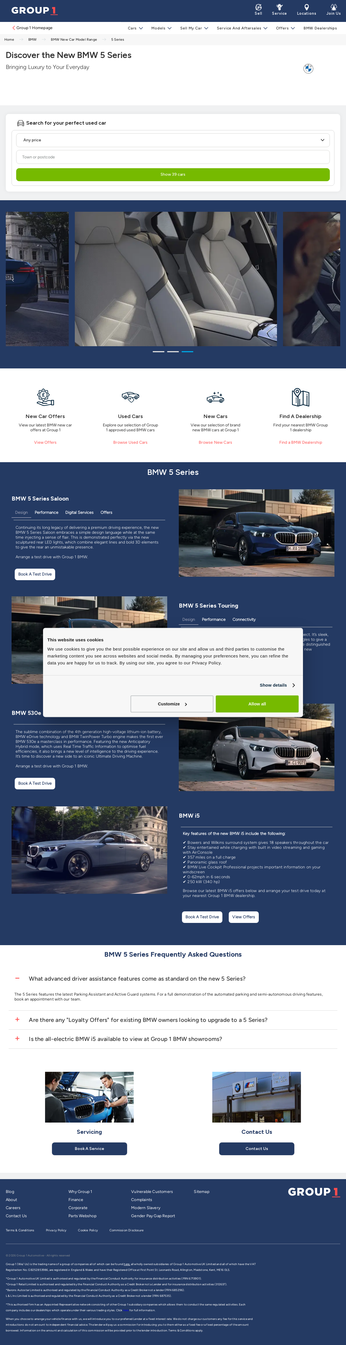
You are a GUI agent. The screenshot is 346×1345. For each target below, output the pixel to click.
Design (21, 512)
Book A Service (89, 1148)
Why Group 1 (80, 1191)
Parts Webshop (82, 1215)
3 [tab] (187, 352)
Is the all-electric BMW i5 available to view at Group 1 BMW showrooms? (124, 1038)
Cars (134, 28)
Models (160, 28)
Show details (273, 685)
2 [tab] (173, 352)
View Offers (45, 442)
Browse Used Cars (130, 442)
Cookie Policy (88, 1230)
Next (333, 280)
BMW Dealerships (319, 28)
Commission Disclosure (126, 1230)
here (126, 1310)
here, (127, 1264)
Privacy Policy (56, 1230)
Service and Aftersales (239, 28)
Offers (282, 28)
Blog (10, 1191)
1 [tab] (158, 352)
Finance (75, 1199)
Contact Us (256, 1148)
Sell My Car (192, 28)
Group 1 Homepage (32, 27)
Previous (13, 280)
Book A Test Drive (35, 574)
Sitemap (201, 1191)
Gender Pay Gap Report (153, 1215)
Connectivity (244, 619)
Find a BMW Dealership (300, 442)
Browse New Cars (215, 442)
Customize (172, 703)
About (11, 1199)
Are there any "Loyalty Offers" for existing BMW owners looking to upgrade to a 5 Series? (147, 1019)
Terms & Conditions (20, 1230)
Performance (46, 512)
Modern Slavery (145, 1207)
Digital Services (79, 512)
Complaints (141, 1199)
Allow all (257, 703)
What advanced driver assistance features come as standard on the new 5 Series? (136, 978)
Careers (13, 1207)
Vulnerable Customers (152, 1191)
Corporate (78, 1207)
